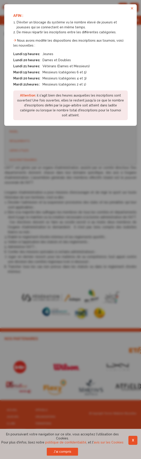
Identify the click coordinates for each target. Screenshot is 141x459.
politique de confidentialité (65, 442)
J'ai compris (62, 451)
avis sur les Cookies (108, 442)
